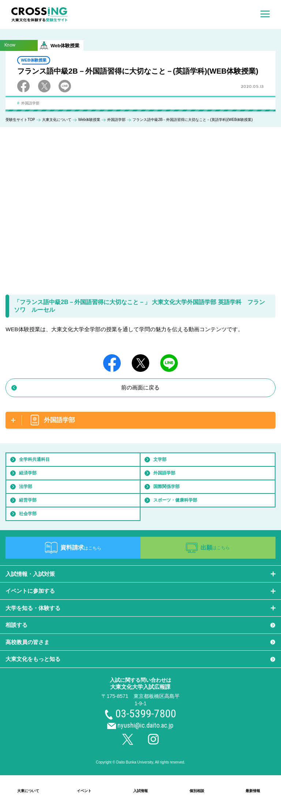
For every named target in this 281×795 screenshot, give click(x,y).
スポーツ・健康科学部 (175, 500)
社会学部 (28, 513)
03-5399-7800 (145, 713)
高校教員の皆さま (27, 642)
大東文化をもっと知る (32, 659)
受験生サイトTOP (20, 120)
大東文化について (56, 120)
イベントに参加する (30, 591)
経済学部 (28, 473)
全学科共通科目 (34, 459)
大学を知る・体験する (32, 608)
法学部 (25, 486)
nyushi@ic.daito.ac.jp (145, 725)
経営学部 (28, 500)
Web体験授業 (89, 120)
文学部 (159, 459)
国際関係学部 (166, 486)
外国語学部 (116, 120)
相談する (16, 625)
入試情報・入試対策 (30, 574)
